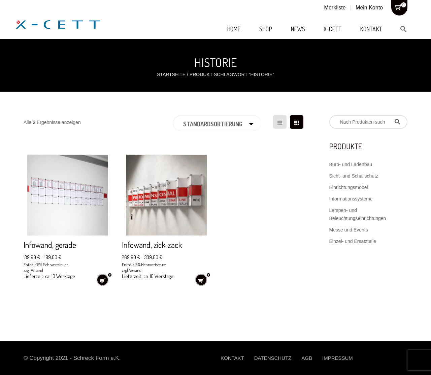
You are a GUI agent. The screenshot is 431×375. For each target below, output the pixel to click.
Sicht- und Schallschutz (353, 176)
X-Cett (332, 29)
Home (234, 29)
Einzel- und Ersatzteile (352, 241)
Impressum (337, 358)
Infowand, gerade (50, 245)
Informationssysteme (351, 198)
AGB (306, 358)
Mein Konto (369, 7)
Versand (37, 270)
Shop (265, 29)
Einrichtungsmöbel (348, 187)
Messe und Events (348, 229)
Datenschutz (273, 358)
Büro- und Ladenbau (350, 164)
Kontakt (371, 29)
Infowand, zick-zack (152, 245)
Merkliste (335, 7)
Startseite (171, 74)
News (298, 29)
